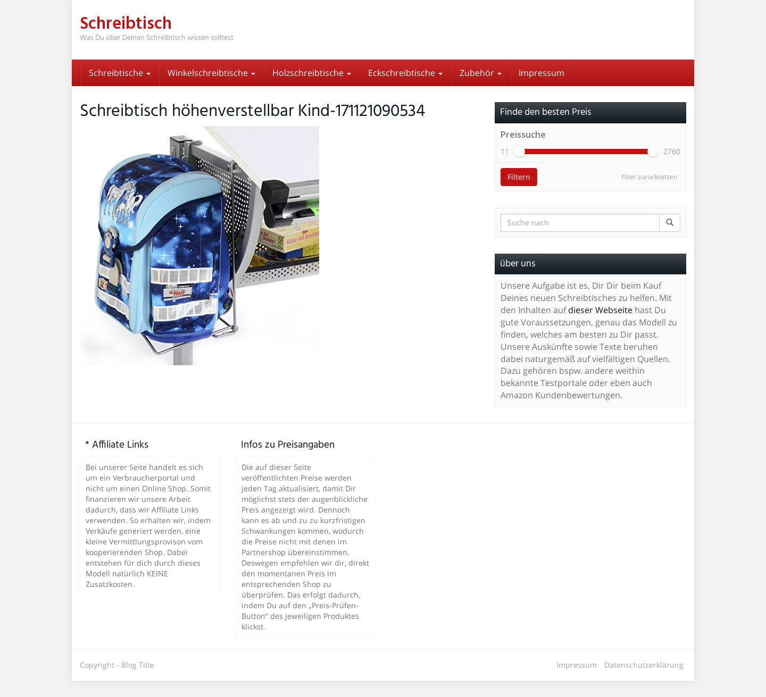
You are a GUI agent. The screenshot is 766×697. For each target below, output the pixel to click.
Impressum (541, 73)
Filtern (518, 193)
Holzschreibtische (311, 73)
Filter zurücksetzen (649, 192)
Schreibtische (120, 73)
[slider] (519, 167)
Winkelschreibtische (211, 73)
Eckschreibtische (405, 73)
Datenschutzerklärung (644, 681)
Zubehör (481, 73)
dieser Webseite (600, 326)
